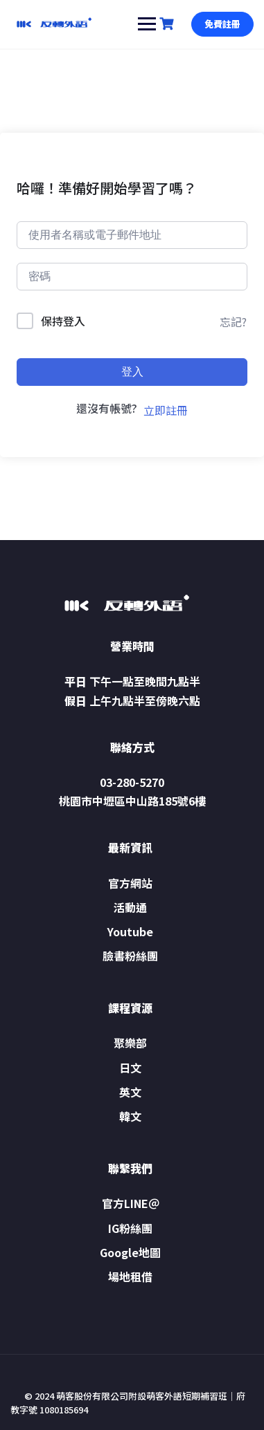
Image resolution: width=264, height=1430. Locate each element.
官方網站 (130, 883)
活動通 (130, 907)
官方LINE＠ (130, 1203)
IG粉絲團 (130, 1228)
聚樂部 (130, 1042)
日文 (130, 1067)
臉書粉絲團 (130, 955)
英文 (130, 1092)
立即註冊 (165, 410)
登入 (132, 372)
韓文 (130, 1116)
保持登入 (63, 321)
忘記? (233, 321)
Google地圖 (130, 1252)
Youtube (130, 931)
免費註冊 (222, 23)
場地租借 (130, 1276)
